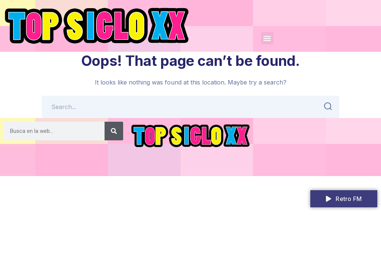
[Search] (114, 131)
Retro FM (344, 198)
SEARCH (326, 106)
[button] (267, 38)
